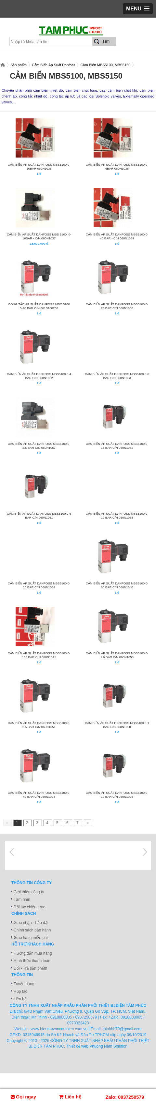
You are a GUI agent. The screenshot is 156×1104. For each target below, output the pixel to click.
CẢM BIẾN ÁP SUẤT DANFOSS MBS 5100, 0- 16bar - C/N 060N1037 (39, 236)
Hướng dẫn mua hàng (33, 953)
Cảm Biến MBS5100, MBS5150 (105, 65)
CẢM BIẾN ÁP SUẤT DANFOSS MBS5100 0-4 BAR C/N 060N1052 (39, 376)
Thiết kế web (77, 1046)
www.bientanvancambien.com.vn (59, 1029)
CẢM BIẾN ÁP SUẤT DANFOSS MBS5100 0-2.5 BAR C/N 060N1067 (39, 445)
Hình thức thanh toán (32, 961)
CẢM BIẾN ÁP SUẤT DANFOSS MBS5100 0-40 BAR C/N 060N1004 (39, 794)
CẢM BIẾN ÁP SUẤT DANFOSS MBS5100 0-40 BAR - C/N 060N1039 (117, 236)
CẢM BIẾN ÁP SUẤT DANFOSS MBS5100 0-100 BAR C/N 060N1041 (39, 655)
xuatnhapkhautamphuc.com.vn (80, 33)
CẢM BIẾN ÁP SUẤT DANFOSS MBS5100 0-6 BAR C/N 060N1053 (117, 376)
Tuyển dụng (24, 984)
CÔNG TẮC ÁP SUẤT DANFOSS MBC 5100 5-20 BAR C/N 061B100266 (39, 306)
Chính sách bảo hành (32, 930)
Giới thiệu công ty (29, 892)
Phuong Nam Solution (108, 1046)
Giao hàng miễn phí (31, 937)
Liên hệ (20, 999)
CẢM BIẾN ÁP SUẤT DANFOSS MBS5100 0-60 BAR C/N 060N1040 (117, 585)
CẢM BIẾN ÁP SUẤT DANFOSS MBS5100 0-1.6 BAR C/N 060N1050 (117, 655)
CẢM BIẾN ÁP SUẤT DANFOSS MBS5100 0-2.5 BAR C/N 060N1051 (39, 725)
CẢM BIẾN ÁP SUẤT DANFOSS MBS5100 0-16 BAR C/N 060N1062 (117, 445)
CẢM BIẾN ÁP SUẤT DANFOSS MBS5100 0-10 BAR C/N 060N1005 (117, 794)
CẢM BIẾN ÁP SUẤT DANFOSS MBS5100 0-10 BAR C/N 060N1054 (39, 585)
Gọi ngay (23, 1096)
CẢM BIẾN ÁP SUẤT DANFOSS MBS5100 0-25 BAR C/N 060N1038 (117, 306)
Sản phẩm (18, 65)
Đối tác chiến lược (29, 907)
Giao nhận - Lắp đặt (31, 922)
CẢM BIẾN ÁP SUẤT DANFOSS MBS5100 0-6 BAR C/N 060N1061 (39, 515)
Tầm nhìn (22, 899)
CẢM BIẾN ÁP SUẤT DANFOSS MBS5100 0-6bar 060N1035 (117, 166)
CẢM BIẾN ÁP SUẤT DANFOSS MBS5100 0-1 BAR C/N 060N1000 (117, 725)
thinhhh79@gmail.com (122, 1029)
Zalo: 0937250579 (125, 1097)
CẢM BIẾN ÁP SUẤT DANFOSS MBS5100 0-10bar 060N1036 (39, 166)
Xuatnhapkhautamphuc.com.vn (2, 65)
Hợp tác (20, 991)
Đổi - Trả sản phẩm (30, 968)
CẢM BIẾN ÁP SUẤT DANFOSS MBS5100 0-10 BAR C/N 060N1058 (117, 515)
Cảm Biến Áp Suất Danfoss (53, 65)
